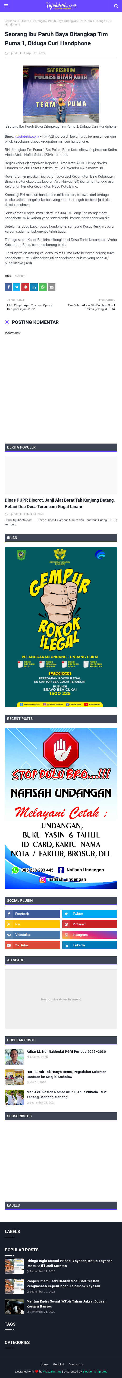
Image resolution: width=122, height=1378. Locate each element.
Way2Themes (52, 1371)
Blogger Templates (95, 1371)
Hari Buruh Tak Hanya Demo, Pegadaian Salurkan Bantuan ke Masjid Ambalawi (67, 1074)
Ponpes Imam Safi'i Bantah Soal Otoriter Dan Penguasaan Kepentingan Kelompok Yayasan (63, 1283)
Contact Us (75, 1364)
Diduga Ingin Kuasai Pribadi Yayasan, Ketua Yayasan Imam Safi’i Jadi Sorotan (69, 1263)
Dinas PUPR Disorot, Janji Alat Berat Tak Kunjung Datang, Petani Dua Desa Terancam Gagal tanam (60, 503)
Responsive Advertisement (61, 999)
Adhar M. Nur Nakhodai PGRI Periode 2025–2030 (66, 1051)
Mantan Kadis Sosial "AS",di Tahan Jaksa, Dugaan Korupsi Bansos (67, 1303)
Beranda (10, 21)
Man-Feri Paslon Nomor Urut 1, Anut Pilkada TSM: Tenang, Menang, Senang (67, 1094)
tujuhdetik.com (27, 136)
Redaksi (58, 1364)
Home (44, 1364)
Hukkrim (23, 21)
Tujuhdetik (15, 53)
